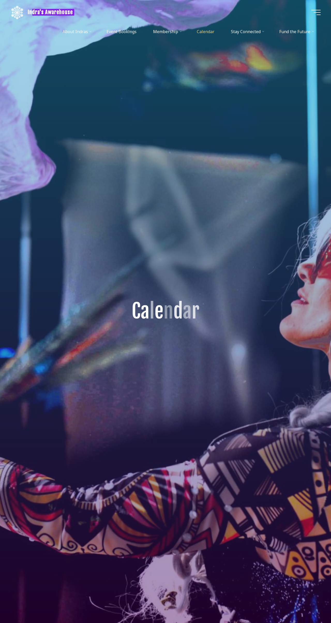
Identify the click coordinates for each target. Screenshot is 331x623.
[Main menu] (316, 12)
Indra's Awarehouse (50, 12)
